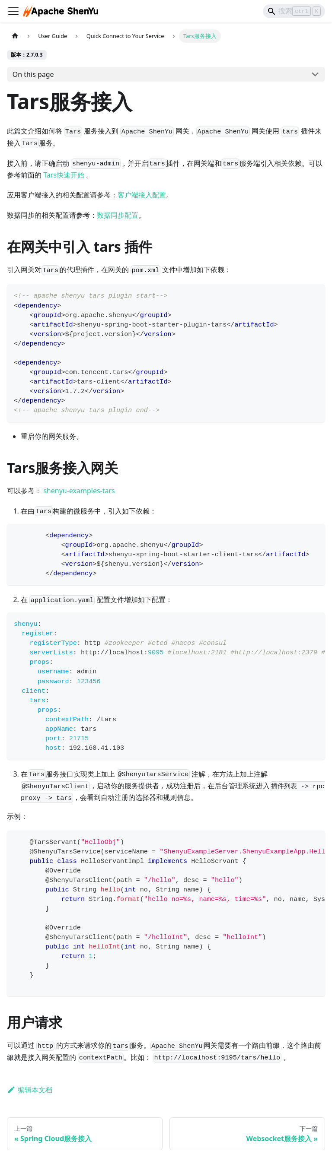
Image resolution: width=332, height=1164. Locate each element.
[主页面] (15, 36)
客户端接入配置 (142, 195)
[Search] (294, 11)
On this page (33, 74)
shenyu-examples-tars (79, 490)
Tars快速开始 (63, 175)
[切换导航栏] (13, 11)
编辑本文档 (29, 1089)
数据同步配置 (117, 215)
